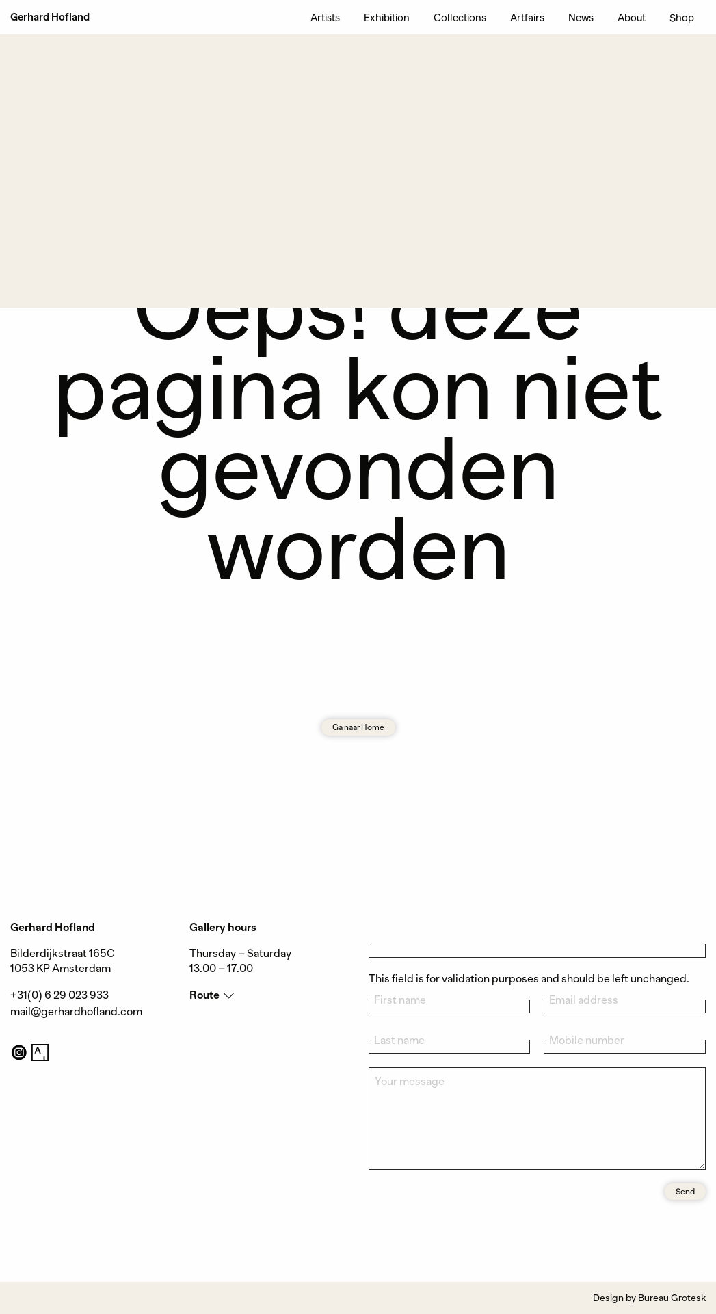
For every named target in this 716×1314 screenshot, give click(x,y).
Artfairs (527, 17)
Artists (325, 17)
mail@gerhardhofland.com (76, 1012)
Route (204, 995)
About (632, 17)
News (581, 17)
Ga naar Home (358, 727)
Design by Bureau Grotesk (649, 1297)
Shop (681, 17)
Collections (460, 17)
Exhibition (387, 17)
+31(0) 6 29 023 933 (59, 995)
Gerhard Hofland (50, 17)
